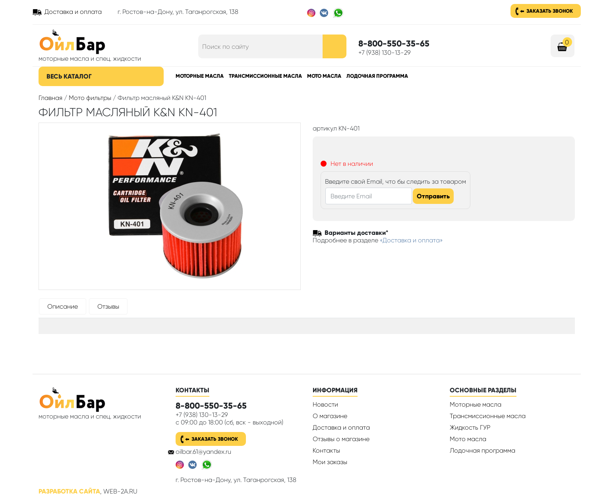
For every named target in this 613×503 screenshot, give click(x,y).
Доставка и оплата (73, 11)
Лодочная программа (377, 76)
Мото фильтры (90, 98)
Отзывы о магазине (341, 439)
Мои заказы (330, 462)
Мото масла (324, 76)
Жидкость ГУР (470, 427)
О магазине (330, 416)
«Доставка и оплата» (411, 240)
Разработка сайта (69, 491)
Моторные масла (200, 76)
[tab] (63, 308)
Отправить (433, 196)
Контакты (326, 450)
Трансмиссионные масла (265, 76)
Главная (50, 98)
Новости (325, 404)
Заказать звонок (549, 11)
